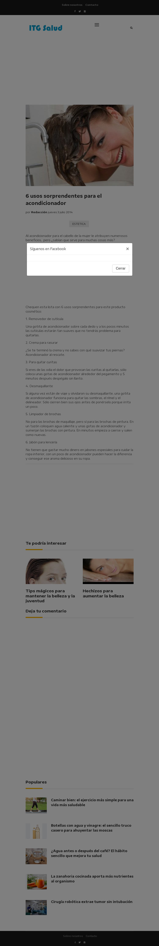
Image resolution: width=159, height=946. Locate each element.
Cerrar (120, 268)
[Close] (127, 248)
